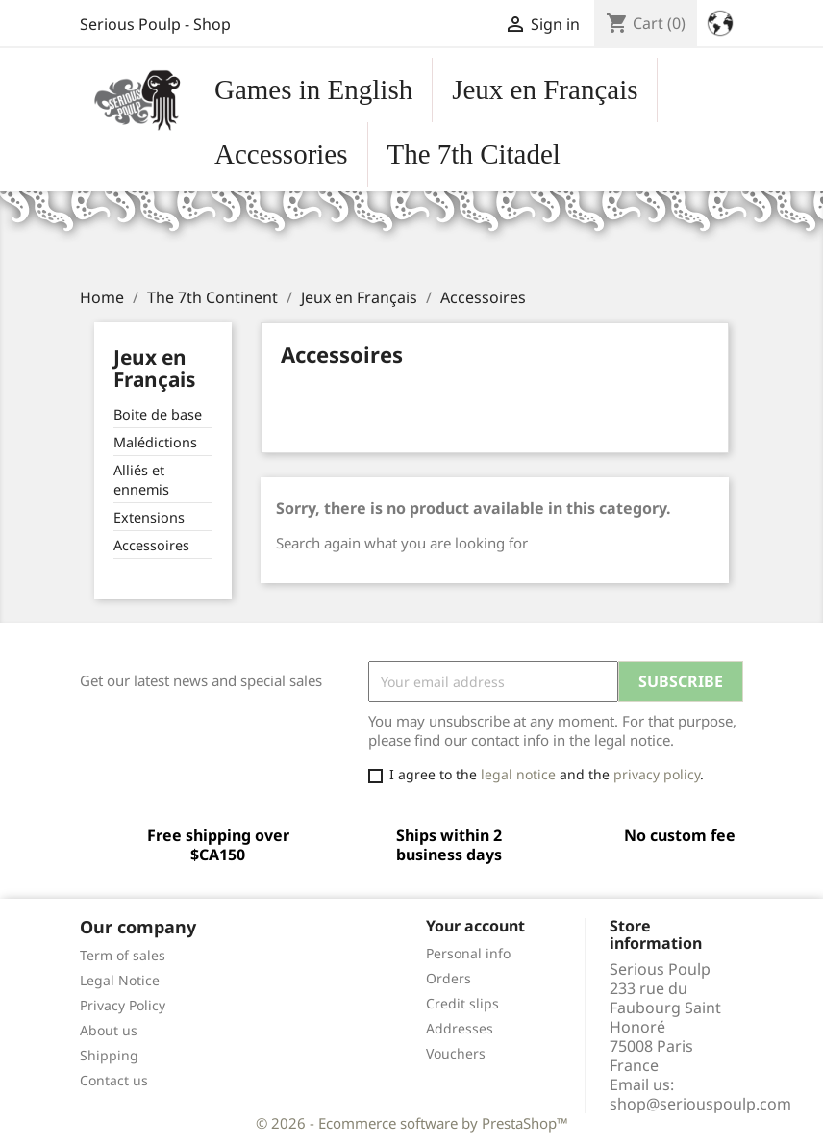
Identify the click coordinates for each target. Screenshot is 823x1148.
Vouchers (456, 1053)
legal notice (518, 774)
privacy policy (656, 774)
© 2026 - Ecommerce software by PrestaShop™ (412, 1123)
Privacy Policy (122, 1005)
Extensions (149, 517)
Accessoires (151, 545)
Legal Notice (120, 980)
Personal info (468, 953)
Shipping (109, 1055)
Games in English (313, 89)
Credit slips (462, 1003)
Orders (448, 978)
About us (108, 1030)
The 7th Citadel (474, 154)
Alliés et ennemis (141, 479)
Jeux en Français (544, 89)
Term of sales (122, 955)
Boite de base (157, 414)
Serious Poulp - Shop (155, 24)
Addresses (459, 1028)
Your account (475, 925)
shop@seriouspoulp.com (700, 1103)
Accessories (281, 154)
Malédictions (155, 442)
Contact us (114, 1080)
